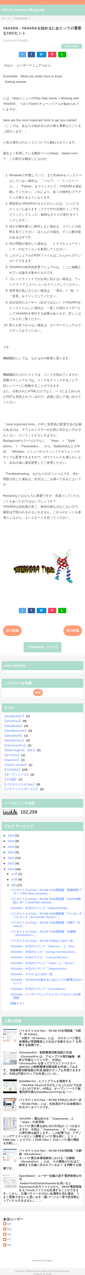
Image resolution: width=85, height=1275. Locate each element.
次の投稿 (12, 630)
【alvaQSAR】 (13, 735)
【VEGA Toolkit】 (15, 764)
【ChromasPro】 (15, 745)
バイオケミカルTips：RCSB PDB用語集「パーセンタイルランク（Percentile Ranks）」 (46, 915)
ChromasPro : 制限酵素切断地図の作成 (45, 1052)
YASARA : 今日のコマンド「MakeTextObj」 (40, 908)
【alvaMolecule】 (15, 730)
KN (9, 1229)
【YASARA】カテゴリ (42, 647)
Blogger (48, 1260)
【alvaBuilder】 (14, 716)
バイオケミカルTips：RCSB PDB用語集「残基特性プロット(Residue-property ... (46, 891)
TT (9, 1239)
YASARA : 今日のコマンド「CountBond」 (39, 988)
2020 (11, 869)
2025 (11, 841)
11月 (14, 873)
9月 (14, 885)
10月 (14, 879)
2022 (11, 857)
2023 (11, 852)
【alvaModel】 (13, 725)
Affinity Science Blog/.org (23, 10)
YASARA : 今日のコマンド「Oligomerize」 (39, 968)
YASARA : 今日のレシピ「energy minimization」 (44, 951)
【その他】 (10, 779)
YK (9, 1245)
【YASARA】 (71, 46)
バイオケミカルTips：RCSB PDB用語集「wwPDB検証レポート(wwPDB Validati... (45, 900)
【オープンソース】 (16, 774)
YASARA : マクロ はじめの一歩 (31, 974)
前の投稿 (72, 630)
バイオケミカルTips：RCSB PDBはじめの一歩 (41, 940)
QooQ (48, 1274)
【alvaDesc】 (12, 720)
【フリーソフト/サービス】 (21, 789)
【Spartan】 (11, 759)
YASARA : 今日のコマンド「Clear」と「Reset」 (43, 963)
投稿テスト (17, 1003)
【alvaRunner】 (14, 740)
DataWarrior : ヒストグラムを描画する (45, 1081)
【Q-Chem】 (11, 755)
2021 (11, 863)
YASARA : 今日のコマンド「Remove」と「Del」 (43, 946)
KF (9, 1224)
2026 (11, 835)
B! (41, 54)
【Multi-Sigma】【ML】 (19, 750)
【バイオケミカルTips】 (19, 784)
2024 (11, 846)
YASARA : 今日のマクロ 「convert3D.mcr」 (40, 957)
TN (9, 1234)
